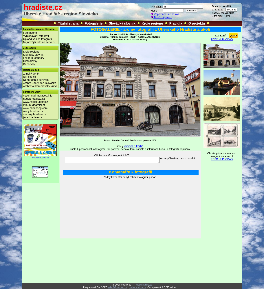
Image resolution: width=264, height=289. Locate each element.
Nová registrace (161, 17)
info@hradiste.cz (144, 285)
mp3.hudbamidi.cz (34, 104)
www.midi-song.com (35, 108)
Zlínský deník (31, 73)
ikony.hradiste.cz (33, 111)
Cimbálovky (30, 60)
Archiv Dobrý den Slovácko (39, 82)
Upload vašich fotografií (37, 38)
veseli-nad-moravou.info (37, 95)
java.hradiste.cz (32, 117)
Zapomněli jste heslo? (165, 14)
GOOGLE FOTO (133, 146)
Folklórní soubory (33, 57)
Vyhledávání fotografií (36, 35)
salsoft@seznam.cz (117, 287)
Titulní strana (68, 23)
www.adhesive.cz (40, 156)
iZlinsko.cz (29, 76)
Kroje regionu (152, 23)
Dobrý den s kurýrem (36, 79)
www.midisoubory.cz (35, 101)
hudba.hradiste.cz (34, 98)
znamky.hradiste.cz (34, 114)
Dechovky (29, 64)
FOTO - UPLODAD (222, 39)
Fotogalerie (93, 23)
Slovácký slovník (122, 23)
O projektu (196, 23)
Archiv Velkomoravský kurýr (40, 86)
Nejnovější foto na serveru (39, 42)
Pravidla (175, 23)
